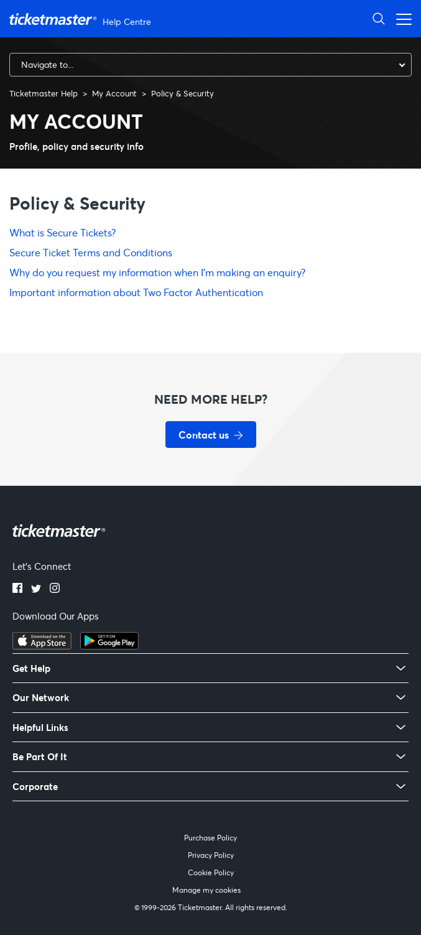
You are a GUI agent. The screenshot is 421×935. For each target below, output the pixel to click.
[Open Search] (378, 18)
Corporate (35, 786)
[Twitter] (36, 589)
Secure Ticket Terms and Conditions (90, 252)
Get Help (31, 668)
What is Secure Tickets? (62, 232)
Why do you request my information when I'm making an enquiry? (157, 272)
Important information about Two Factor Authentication (136, 292)
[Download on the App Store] (42, 646)
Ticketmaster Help (43, 93)
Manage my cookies (206, 890)
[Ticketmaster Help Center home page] (81, 19)
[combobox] (210, 65)
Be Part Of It (39, 756)
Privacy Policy (211, 855)
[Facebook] (17, 589)
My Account (114, 93)
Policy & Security (182, 93)
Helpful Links (40, 727)
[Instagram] (55, 589)
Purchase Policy (210, 837)
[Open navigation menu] (400, 18)
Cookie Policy (211, 872)
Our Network (40, 697)
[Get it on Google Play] (109, 646)
